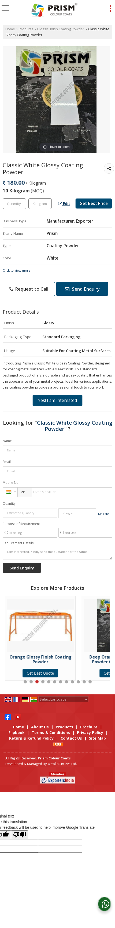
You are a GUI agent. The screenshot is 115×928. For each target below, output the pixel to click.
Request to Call (28, 289)
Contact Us (71, 738)
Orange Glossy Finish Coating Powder (42, 659)
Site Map (97, 738)
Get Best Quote (41, 673)
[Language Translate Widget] (63, 699)
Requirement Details (18, 543)
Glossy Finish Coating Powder (60, 29)
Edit (64, 203)
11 (84, 681)
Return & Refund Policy (31, 738)
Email (7, 461)
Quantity (9, 503)
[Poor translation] (19, 834)
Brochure (89, 726)
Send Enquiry (82, 289)
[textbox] (40, 203)
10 (78, 681)
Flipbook (17, 732)
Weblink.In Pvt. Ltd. (62, 764)
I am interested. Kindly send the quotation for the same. (57, 553)
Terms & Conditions (51, 732)
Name (7, 441)
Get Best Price (94, 203)
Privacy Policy (90, 732)
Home (10, 29)
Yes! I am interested (57, 400)
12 (90, 681)
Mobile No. (11, 482)
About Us (40, 726)
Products (26, 29)
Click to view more (16, 270)
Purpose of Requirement (21, 524)
